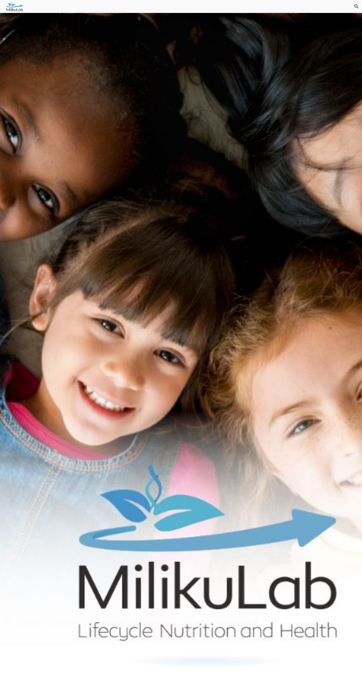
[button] (356, 6)
